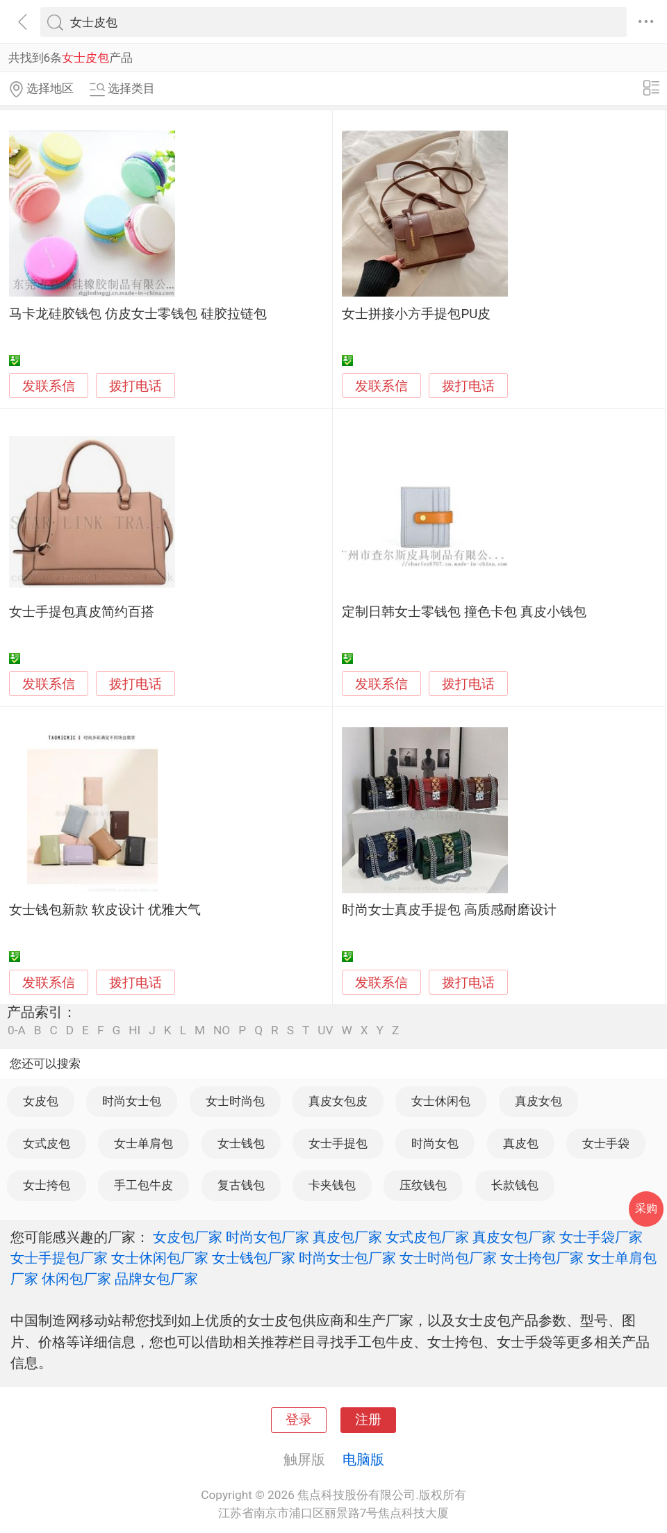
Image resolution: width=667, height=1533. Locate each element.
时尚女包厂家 (267, 1237)
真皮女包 (538, 1101)
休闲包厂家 (76, 1278)
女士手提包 (338, 1143)
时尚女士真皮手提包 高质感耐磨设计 (449, 910)
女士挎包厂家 (542, 1258)
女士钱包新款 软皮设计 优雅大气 (104, 910)
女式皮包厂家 (427, 1237)
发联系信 (48, 386)
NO (221, 1030)
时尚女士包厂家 (347, 1258)
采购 (646, 1208)
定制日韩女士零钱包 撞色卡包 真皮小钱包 (464, 612)
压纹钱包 (423, 1185)
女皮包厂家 (187, 1237)
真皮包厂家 (347, 1237)
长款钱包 (514, 1185)
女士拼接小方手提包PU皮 (416, 314)
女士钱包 (241, 1143)
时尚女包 (435, 1143)
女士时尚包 (235, 1101)
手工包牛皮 (143, 1185)
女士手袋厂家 (601, 1237)
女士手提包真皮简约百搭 (81, 612)
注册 (368, 1419)
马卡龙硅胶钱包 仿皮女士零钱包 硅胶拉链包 (137, 314)
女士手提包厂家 (59, 1258)
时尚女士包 (131, 1101)
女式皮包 (46, 1143)
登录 (299, 1419)
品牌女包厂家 (156, 1278)
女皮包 (40, 1101)
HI (134, 1030)
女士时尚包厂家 (448, 1258)
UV (325, 1030)
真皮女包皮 (338, 1101)
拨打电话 (135, 386)
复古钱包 (241, 1185)
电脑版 (363, 1459)
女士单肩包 (143, 1143)
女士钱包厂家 (253, 1258)
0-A (17, 1030)
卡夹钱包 (332, 1185)
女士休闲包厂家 (159, 1258)
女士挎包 (46, 1185)
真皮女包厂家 (514, 1237)
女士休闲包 (440, 1101)
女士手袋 (605, 1143)
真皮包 (520, 1143)
